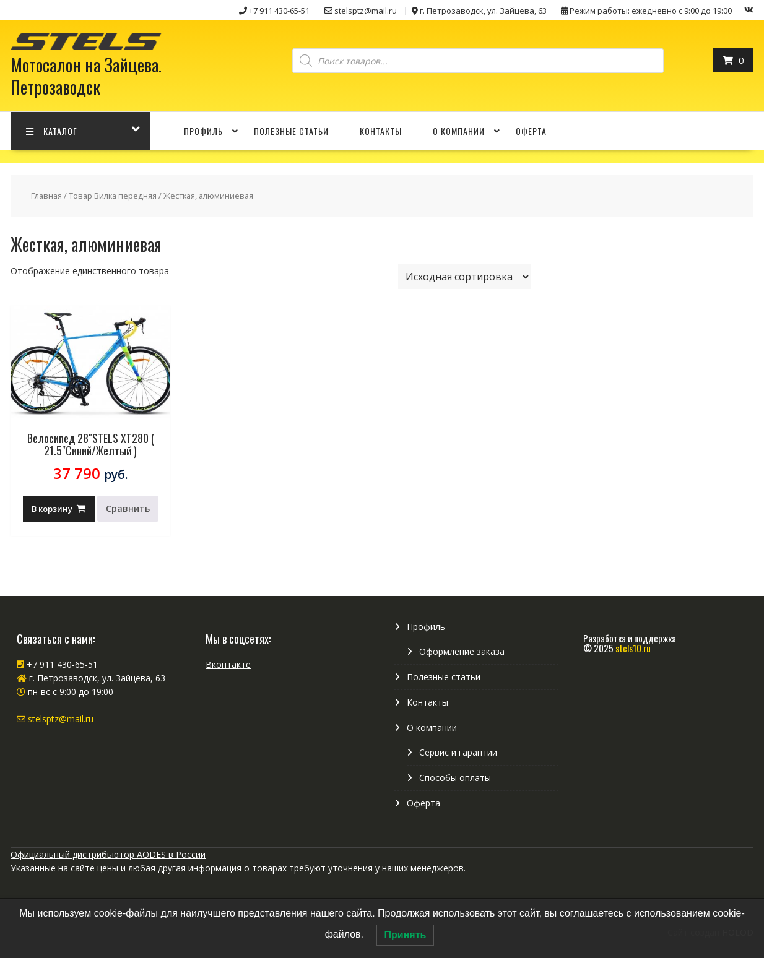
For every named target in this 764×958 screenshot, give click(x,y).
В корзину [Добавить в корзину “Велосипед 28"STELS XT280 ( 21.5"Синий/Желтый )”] (52, 508)
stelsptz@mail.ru (60, 719)
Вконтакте (228, 664)
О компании (459, 130)
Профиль (203, 130)
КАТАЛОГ (51, 130)
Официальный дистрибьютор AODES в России (108, 854)
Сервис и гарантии (458, 752)
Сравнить (128, 508)
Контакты (381, 130)
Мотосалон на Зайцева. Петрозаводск (86, 76)
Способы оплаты (455, 777)
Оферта (531, 130)
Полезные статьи (291, 130)
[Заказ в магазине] (464, 276)
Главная (46, 195)
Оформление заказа (462, 651)
